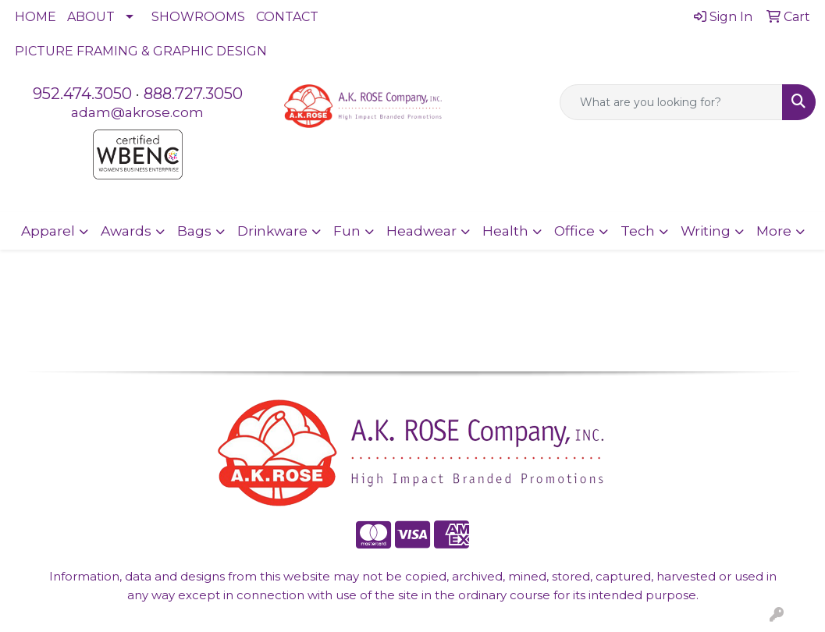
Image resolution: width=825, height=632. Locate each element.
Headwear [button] (421, 230)
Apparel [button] (48, 230)
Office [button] (574, 230)
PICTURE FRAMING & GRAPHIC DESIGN (141, 51)
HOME (35, 16)
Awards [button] (126, 230)
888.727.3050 (193, 93)
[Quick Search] (671, 102)
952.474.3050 (82, 93)
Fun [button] (347, 230)
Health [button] (505, 230)
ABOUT (91, 16)
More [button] (773, 230)
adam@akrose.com (137, 112)
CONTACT (287, 16)
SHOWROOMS (198, 16)
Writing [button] (706, 230)
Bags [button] (194, 230)
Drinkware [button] (272, 230)
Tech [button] (638, 230)
